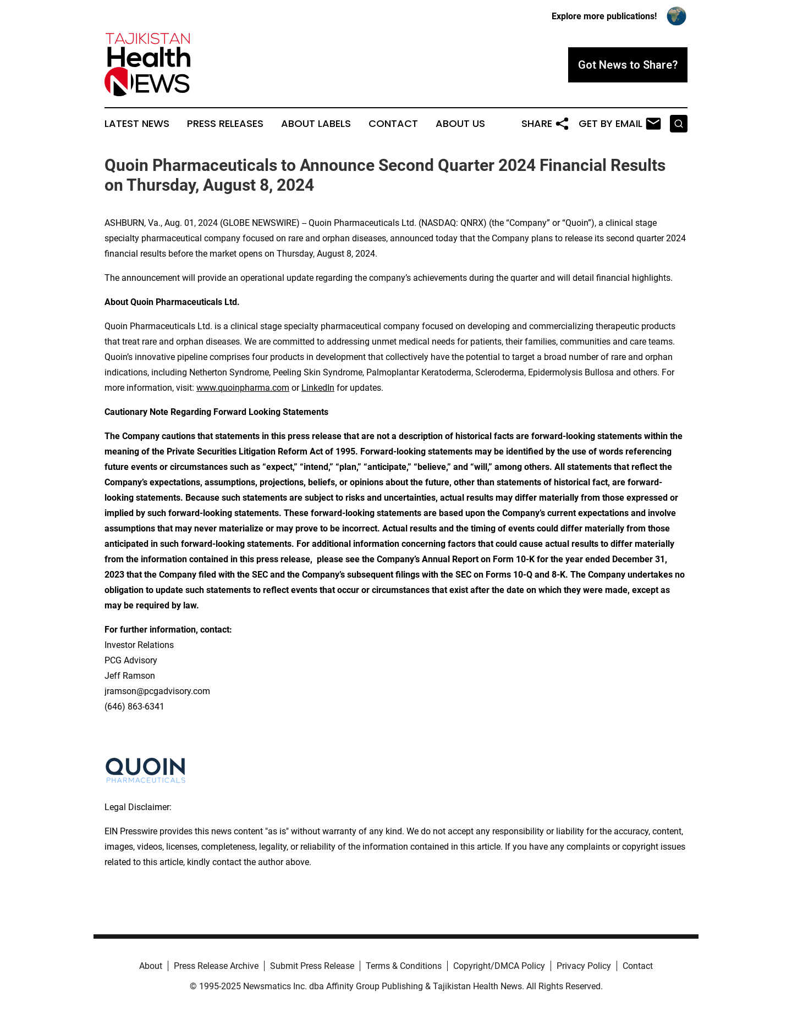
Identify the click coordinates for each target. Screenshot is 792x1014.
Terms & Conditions (404, 966)
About (150, 966)
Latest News (137, 124)
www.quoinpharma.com (242, 388)
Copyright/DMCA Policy (499, 966)
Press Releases (225, 124)
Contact (393, 124)
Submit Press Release (312, 966)
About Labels (316, 124)
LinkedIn (317, 388)
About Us (460, 124)
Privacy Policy (584, 966)
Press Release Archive (216, 966)
